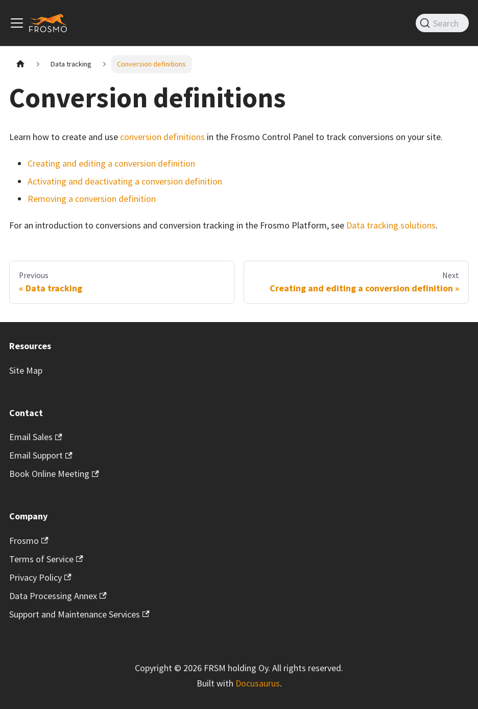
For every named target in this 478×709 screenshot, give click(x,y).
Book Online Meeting (54, 473)
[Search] (442, 23)
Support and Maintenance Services (79, 614)
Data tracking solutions (391, 225)
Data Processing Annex (58, 596)
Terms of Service (46, 559)
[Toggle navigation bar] (17, 23)
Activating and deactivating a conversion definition (125, 181)
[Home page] (20, 64)
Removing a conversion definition (92, 198)
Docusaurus (257, 683)
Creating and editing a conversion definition (111, 163)
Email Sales (35, 437)
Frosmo (29, 540)
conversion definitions (162, 137)
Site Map (25, 370)
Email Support (41, 455)
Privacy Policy (40, 577)
